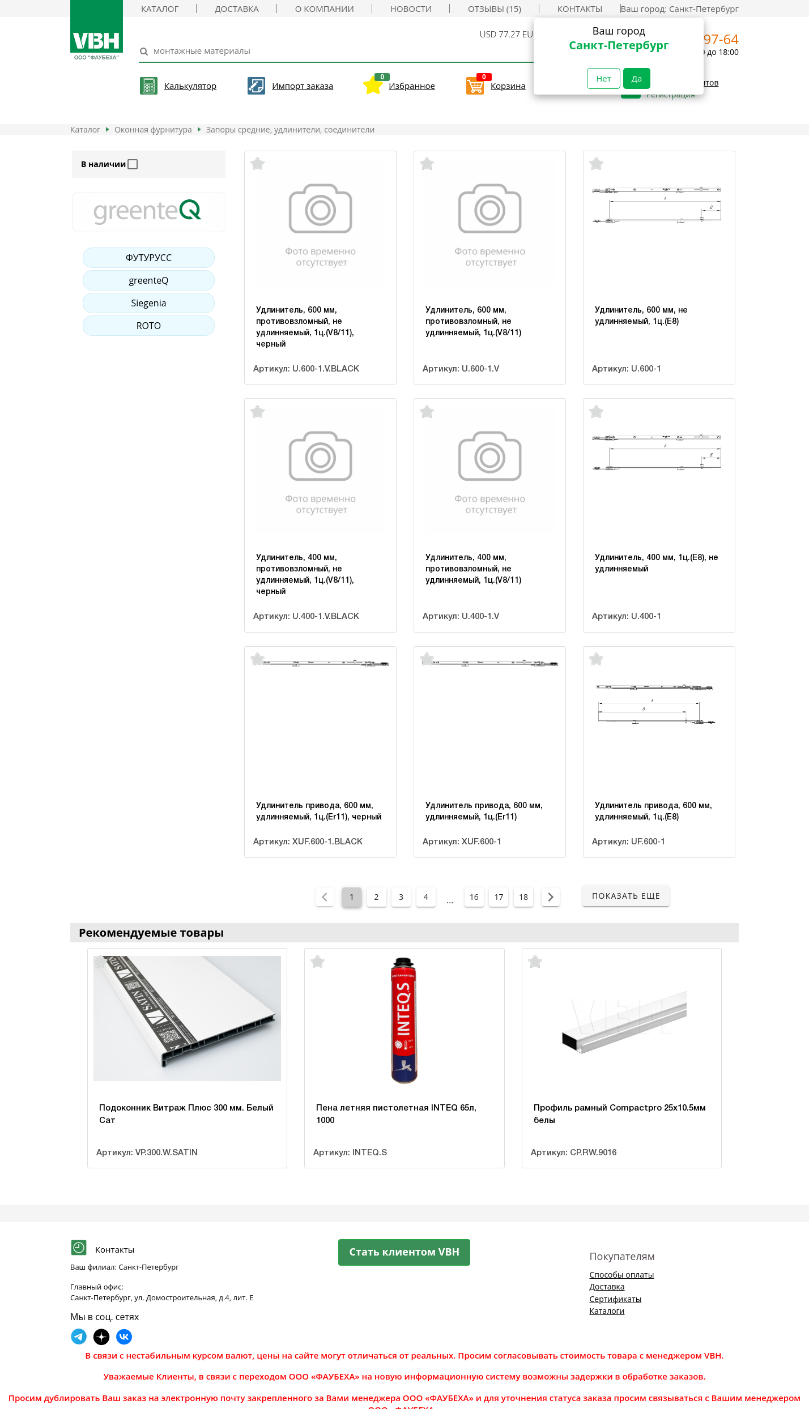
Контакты (580, 8)
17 (498, 896)
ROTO (149, 325)
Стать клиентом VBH (405, 1251)
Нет (603, 78)
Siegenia (148, 303)
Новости (411, 8)
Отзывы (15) (494, 8)
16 (474, 896)
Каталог (159, 8)
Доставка (236, 8)
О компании (324, 8)
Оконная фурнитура (153, 129)
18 (523, 896)
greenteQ (148, 280)
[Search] (337, 51)
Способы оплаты (621, 1274)
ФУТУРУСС (149, 257)
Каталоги (606, 1310)
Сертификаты (615, 1298)
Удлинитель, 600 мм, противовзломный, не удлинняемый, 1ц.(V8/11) (473, 322)
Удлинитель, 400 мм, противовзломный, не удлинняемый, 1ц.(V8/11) (473, 569)
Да (637, 78)
